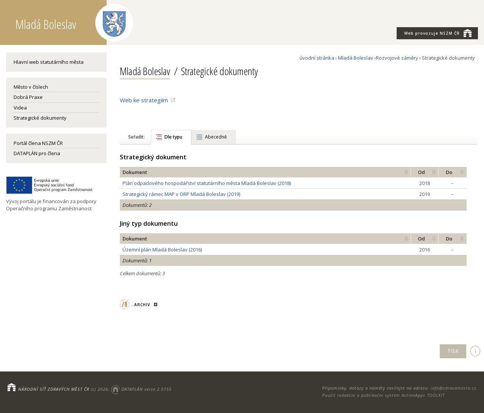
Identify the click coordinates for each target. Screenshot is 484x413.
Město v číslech (31, 86)
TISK (453, 350)
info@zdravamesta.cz (453, 388)
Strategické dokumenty (40, 117)
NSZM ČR (438, 33)
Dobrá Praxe (28, 97)
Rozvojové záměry (397, 57)
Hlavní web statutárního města (49, 62)
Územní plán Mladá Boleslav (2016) (162, 249)
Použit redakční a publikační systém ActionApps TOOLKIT (383, 395)
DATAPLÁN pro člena (37, 153)
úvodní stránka (316, 57)
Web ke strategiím (144, 100)
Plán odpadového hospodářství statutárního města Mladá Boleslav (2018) (207, 183)
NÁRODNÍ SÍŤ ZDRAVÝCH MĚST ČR (53, 389)
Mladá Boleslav (355, 57)
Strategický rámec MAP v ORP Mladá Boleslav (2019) (181, 194)
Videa (20, 107)
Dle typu (173, 137)
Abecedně (216, 137)
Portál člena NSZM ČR (38, 143)
